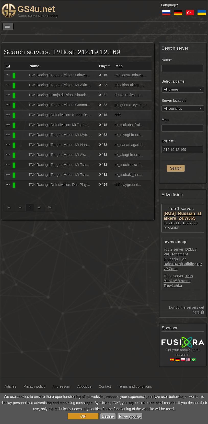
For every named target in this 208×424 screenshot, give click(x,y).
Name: (166, 60)
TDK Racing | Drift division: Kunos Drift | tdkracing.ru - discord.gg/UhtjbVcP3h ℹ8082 (59, 115)
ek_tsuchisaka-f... (128, 165)
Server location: (173, 100)
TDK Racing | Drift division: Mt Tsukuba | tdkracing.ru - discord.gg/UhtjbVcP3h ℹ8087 (59, 125)
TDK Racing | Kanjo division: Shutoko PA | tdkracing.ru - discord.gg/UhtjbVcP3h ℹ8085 (59, 95)
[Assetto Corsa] (22, 75)
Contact (105, 386)
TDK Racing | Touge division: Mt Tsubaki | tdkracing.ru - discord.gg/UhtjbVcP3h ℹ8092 (59, 175)
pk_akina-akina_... (129, 85)
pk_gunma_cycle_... (130, 105)
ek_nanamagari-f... (129, 145)
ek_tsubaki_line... (128, 175)
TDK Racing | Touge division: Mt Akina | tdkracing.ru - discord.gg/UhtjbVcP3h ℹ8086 (59, 85)
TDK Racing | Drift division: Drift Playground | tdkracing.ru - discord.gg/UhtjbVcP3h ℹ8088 (59, 185)
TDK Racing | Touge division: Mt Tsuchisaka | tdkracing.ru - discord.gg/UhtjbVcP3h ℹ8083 (59, 165)
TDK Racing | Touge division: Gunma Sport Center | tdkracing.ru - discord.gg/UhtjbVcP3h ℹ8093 (59, 105)
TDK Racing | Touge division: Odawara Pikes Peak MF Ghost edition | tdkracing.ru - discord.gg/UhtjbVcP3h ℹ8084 (59, 75)
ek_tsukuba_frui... (128, 125)
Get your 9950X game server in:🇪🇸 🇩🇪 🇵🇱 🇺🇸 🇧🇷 (182, 351)
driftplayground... (127, 185)
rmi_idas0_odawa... (129, 75)
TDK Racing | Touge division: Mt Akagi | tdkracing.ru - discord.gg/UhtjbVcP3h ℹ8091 (59, 155)
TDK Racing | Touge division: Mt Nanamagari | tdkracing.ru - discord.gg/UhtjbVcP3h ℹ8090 (59, 145)
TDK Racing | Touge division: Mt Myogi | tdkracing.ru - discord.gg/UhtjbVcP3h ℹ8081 (59, 135)
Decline (108, 416)
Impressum (61, 386)
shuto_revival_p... (128, 95)
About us (84, 386)
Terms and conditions (135, 386)
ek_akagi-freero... (128, 155)
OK (83, 416)
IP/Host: (167, 141)
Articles (10, 386)
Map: (165, 120)
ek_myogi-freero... (128, 135)
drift (117, 115)
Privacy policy (130, 416)
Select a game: (173, 81)
